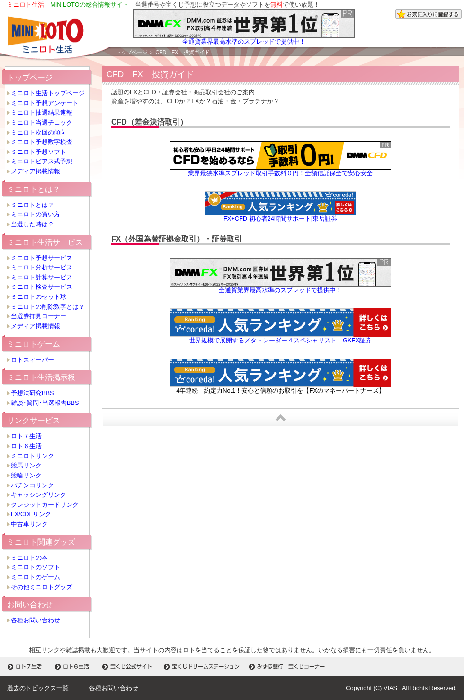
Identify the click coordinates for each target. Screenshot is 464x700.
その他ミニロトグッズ (41, 587)
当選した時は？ (32, 224)
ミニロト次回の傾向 (38, 132)
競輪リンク (26, 475)
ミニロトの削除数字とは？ (48, 306)
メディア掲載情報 (35, 171)
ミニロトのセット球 (38, 296)
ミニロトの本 (29, 557)
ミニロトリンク (32, 455)
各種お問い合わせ (35, 620)
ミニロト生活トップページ (48, 93)
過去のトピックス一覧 (38, 687)
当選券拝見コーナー (38, 316)
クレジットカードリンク (45, 504)
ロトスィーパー (32, 359)
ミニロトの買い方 (35, 214)
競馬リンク (26, 465)
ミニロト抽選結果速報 (41, 112)
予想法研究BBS (32, 392)
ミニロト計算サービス (41, 277)
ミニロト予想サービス (41, 257)
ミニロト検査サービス (41, 286)
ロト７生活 (26, 436)
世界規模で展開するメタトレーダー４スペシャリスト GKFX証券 (280, 340)
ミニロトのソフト (35, 567)
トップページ (131, 52)
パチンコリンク (32, 485)
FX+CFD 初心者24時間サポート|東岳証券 (280, 218)
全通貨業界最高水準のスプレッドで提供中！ (243, 41)
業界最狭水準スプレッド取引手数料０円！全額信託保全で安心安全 (280, 173)
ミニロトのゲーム (35, 577)
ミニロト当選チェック (41, 122)
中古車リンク (29, 524)
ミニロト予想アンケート (45, 103)
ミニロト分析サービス (41, 267)
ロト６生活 (26, 445)
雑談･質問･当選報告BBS (45, 402)
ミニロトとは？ (32, 204)
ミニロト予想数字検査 (41, 141)
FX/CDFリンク (31, 514)
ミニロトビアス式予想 (41, 161)
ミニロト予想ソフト (38, 151)
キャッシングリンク (38, 494)
